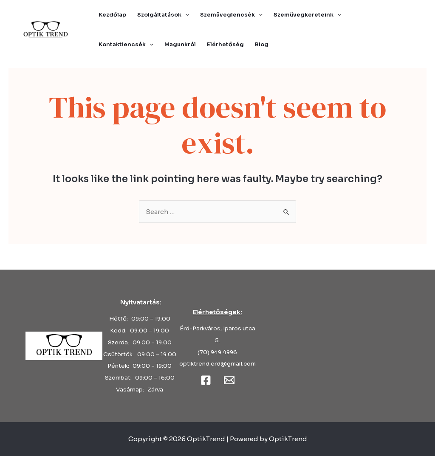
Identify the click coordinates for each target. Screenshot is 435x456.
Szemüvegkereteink (307, 15)
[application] (185, 15)
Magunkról (180, 44)
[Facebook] (206, 380)
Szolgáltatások (163, 15)
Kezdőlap (112, 14)
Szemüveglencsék (231, 15)
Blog (261, 44)
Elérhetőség (225, 44)
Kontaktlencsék (126, 44)
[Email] (229, 380)
